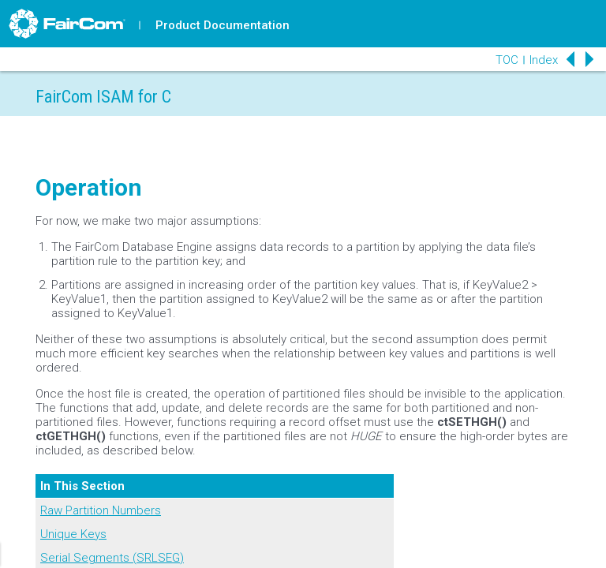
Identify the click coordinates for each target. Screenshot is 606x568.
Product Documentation (222, 25)
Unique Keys (73, 534)
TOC (507, 60)
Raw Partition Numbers (100, 510)
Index (543, 60)
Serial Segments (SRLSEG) (112, 558)
